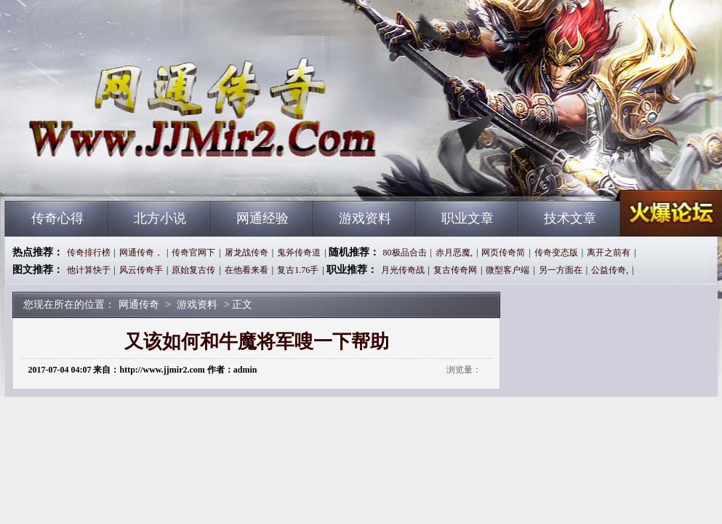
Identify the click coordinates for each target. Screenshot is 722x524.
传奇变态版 (556, 252)
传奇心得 (57, 218)
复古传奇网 (455, 270)
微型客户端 (507, 270)
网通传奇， (141, 252)
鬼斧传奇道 (299, 252)
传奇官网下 (193, 252)
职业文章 (467, 218)
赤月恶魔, (454, 252)
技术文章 (570, 218)
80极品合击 (405, 252)
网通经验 (262, 218)
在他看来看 (246, 270)
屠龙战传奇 (246, 252)
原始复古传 (193, 270)
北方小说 (160, 218)
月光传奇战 (403, 270)
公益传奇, (609, 270)
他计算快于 (89, 270)
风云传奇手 (141, 270)
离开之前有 (608, 252)
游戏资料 (365, 218)
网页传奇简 (503, 252)
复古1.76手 (297, 270)
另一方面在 (560, 270)
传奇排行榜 (89, 252)
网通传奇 (144, 174)
